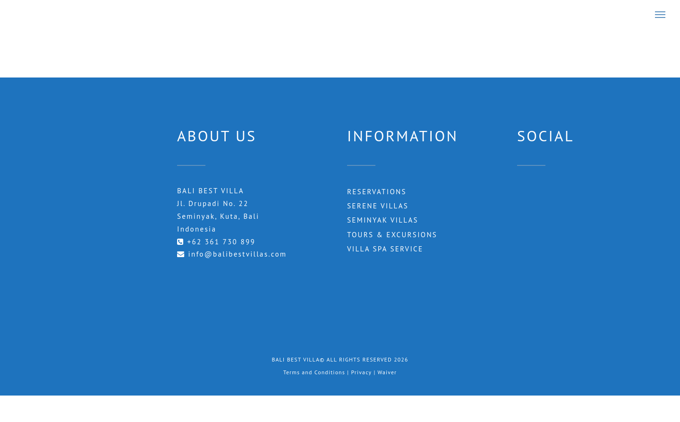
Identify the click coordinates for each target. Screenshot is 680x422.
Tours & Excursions (392, 234)
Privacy (361, 372)
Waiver (387, 372)
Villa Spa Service (385, 248)
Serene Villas (377, 205)
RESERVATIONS (377, 191)
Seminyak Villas (382, 219)
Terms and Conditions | (317, 372)
